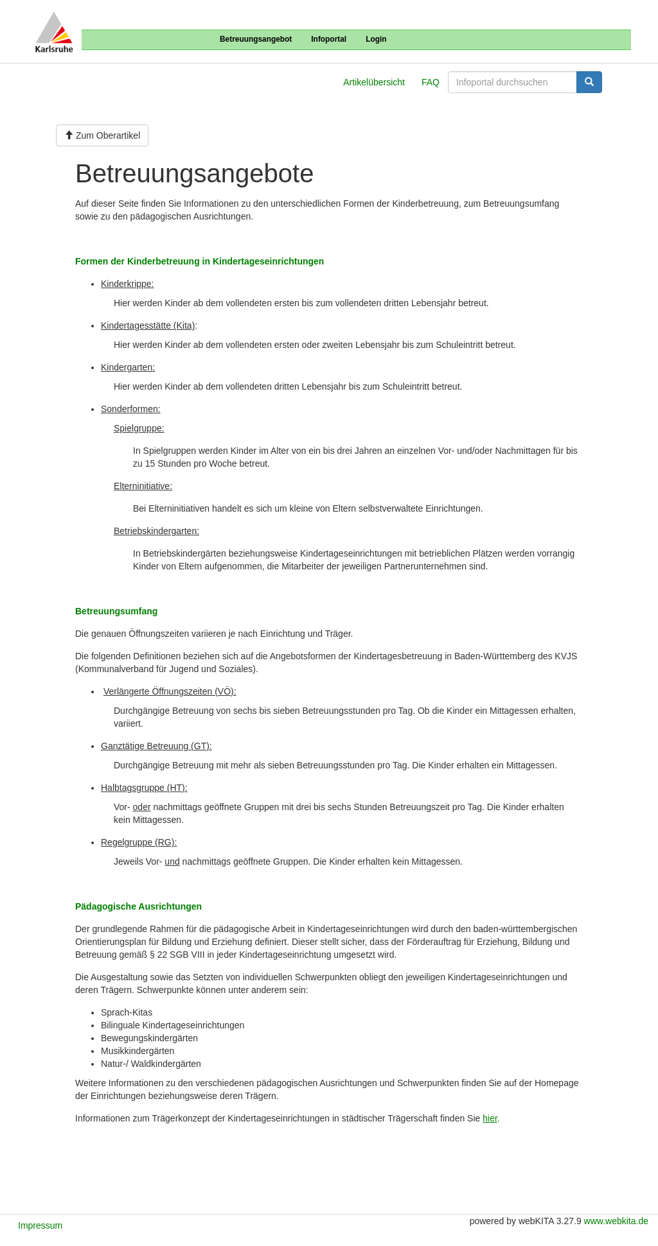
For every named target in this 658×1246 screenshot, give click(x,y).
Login (376, 39)
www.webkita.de (616, 1221)
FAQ (431, 82)
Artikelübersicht (374, 82)
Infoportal (328, 39)
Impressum (40, 1225)
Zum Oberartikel (102, 135)
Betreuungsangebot (256, 39)
